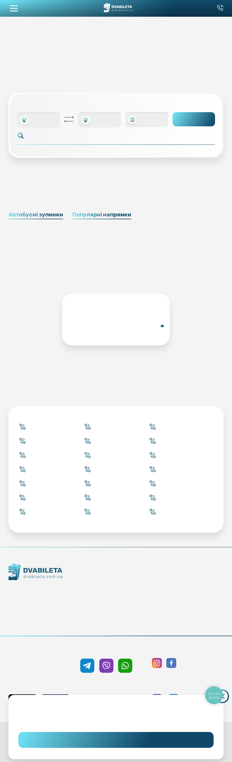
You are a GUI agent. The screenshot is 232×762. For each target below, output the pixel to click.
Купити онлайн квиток (97, 580)
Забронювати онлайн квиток (97, 590)
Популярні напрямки (101, 214)
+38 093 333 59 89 (44, 660)
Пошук (194, 119)
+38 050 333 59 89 (116, 649)
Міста (97, 621)
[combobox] (38, 119)
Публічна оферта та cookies (201, 580)
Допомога (149, 600)
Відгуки (149, 611)
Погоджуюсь (116, 740)
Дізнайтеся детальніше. (116, 719)
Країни (97, 611)
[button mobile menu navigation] (13, 8)
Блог (149, 580)
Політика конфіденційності (201, 590)
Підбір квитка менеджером (97, 600)
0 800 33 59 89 (44, 671)
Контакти (37, 601)
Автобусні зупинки (35, 214)
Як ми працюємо (37, 591)
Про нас (37, 621)
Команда (37, 611)
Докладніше (117, 325)
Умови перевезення (149, 590)
